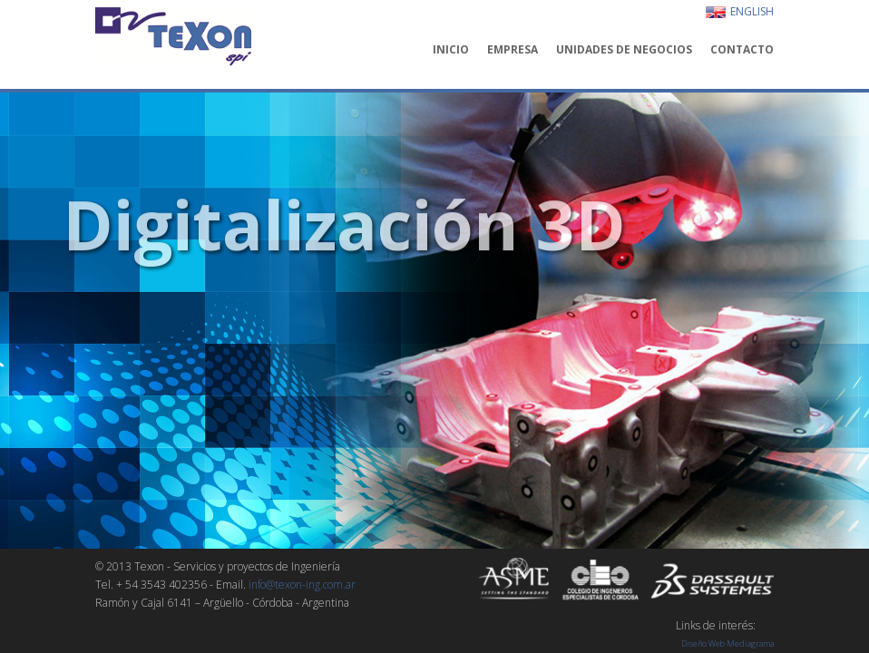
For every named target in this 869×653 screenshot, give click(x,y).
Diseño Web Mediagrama (727, 643)
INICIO (451, 50)
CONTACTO (742, 50)
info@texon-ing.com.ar (302, 584)
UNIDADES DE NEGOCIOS (624, 50)
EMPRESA (512, 50)
